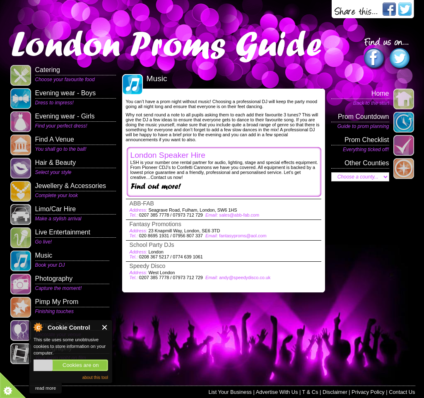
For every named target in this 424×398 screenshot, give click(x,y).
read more (45, 388)
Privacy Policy (368, 392)
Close (105, 327)
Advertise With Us (277, 392)
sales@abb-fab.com (239, 214)
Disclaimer (335, 392)
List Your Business (230, 392)
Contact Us (402, 392)
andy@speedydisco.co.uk (244, 277)
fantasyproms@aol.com (242, 235)
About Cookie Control (37, 327)
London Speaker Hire (167, 155)
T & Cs (310, 392)
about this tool (95, 377)
